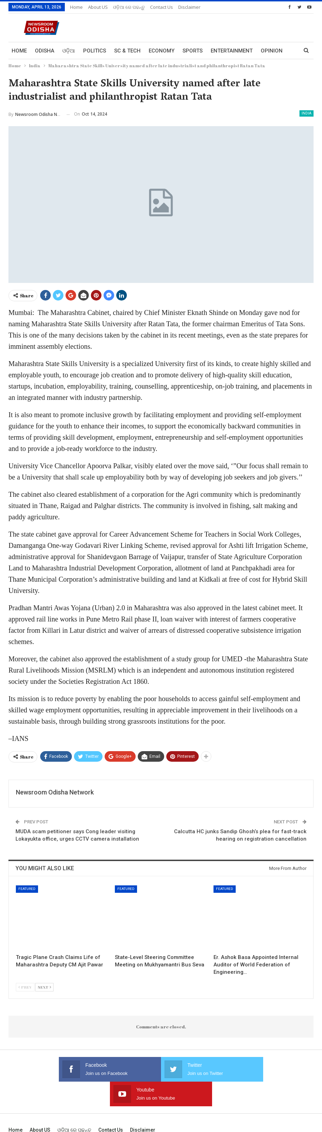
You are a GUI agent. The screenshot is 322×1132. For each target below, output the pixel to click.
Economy (161, 51)
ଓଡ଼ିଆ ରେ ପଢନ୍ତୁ (129, 7)
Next (44, 987)
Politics (94, 51)
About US (98, 7)
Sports (192, 51)
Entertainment (232, 51)
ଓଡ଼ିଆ (68, 51)
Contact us (161, 7)
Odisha (44, 51)
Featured (27, 889)
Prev (25, 987)
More (268, 51)
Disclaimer (189, 7)
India (306, 113)
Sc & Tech (127, 51)
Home (76, 7)
